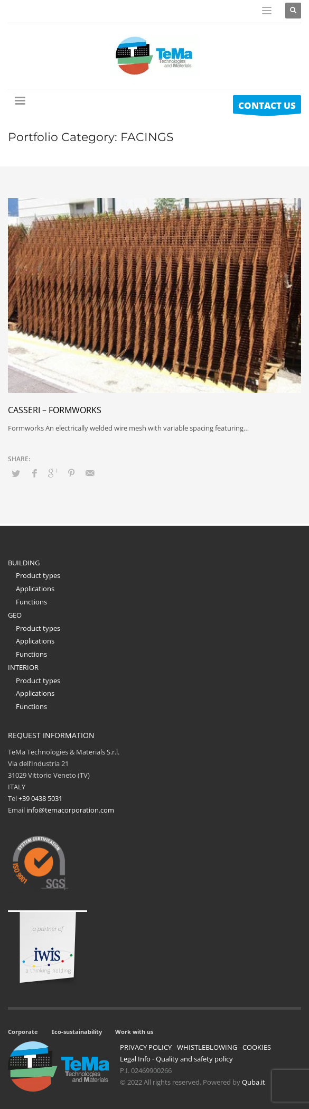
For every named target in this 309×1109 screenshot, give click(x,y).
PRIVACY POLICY (146, 1047)
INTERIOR (23, 667)
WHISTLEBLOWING (207, 1047)
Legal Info (135, 1059)
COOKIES (256, 1047)
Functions (31, 602)
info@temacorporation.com (70, 810)
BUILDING (24, 562)
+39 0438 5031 (40, 798)
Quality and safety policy (194, 1059)
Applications (35, 588)
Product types (38, 575)
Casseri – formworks (54, 410)
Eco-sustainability (76, 1032)
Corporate (23, 1032)
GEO (15, 615)
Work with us (134, 1032)
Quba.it (253, 1082)
